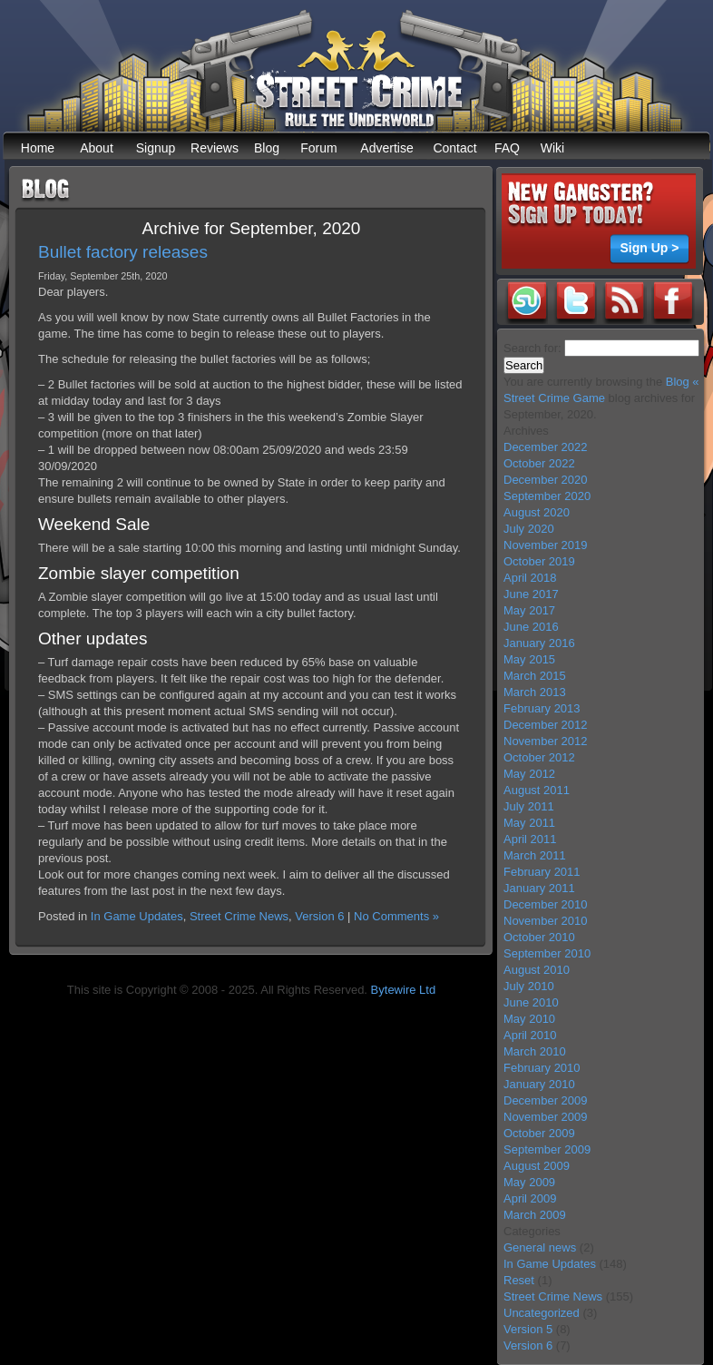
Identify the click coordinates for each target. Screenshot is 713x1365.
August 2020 (536, 512)
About (96, 148)
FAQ (507, 148)
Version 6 (319, 916)
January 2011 (539, 888)
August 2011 (536, 790)
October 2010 (539, 937)
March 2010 (534, 1051)
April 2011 (530, 839)
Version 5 (527, 1329)
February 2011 (542, 872)
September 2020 (547, 496)
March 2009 (534, 1215)
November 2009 (545, 1117)
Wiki (552, 148)
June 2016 (531, 626)
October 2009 (539, 1133)
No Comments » (396, 916)
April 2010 (530, 1035)
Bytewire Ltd (403, 990)
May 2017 (529, 610)
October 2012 (539, 757)
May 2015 (529, 659)
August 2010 (536, 970)
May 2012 (529, 774)
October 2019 (539, 561)
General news (539, 1247)
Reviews (214, 148)
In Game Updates (137, 916)
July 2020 (528, 528)
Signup (156, 148)
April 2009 (530, 1198)
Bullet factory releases (123, 251)
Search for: (532, 348)
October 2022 (539, 463)
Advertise (386, 148)
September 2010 (547, 953)
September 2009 (547, 1149)
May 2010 (529, 1019)
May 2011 (529, 823)
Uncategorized (541, 1313)
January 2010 (539, 1084)
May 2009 (529, 1182)
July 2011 (528, 806)
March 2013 (534, 692)
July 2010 (528, 986)
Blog (266, 148)
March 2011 (534, 855)
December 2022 (545, 447)
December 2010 (545, 904)
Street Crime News (239, 916)
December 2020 (545, 479)
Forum (318, 148)
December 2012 (545, 725)
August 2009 (536, 1166)
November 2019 (545, 545)
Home (37, 148)
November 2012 (545, 741)
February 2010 (542, 1068)
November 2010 (545, 921)
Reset (518, 1280)
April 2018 (530, 577)
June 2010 (531, 1002)
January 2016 (539, 643)
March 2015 (534, 675)
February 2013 (542, 708)
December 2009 (545, 1100)
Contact (454, 148)
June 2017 (531, 594)
